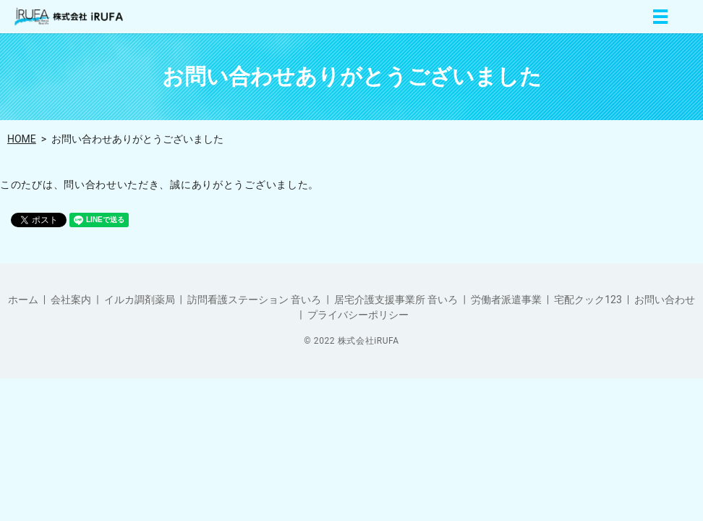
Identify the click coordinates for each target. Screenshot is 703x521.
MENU (660, 16)
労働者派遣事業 (506, 299)
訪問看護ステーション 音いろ (254, 299)
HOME (21, 139)
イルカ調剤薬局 (139, 299)
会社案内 (71, 299)
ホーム (23, 299)
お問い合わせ (664, 299)
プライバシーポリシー (358, 315)
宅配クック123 (588, 299)
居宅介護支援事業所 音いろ (396, 299)
